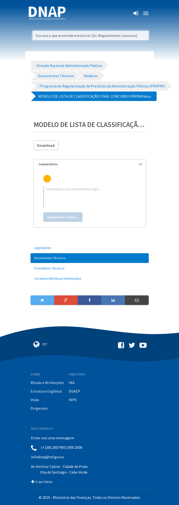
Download (46, 145)
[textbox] (89, 196)
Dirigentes (39, 408)
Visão (35, 399)
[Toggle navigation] (72, 13)
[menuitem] (90, 248)
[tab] (90, 164)
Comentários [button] (90, 164)
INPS (73, 399)
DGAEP (74, 391)
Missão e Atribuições (47, 382)
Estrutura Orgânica (46, 391)
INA (72, 382)
